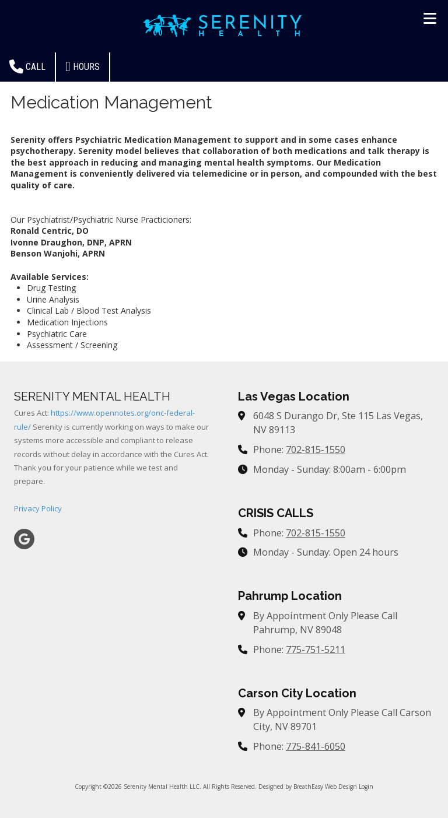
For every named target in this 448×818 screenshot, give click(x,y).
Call (27, 66)
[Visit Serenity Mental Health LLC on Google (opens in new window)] (24, 539)
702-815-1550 (315, 449)
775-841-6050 (315, 746)
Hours (82, 66)
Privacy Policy (38, 508)
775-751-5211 (315, 649)
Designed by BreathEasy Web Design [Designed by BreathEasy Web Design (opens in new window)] (307, 786)
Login (366, 786)
